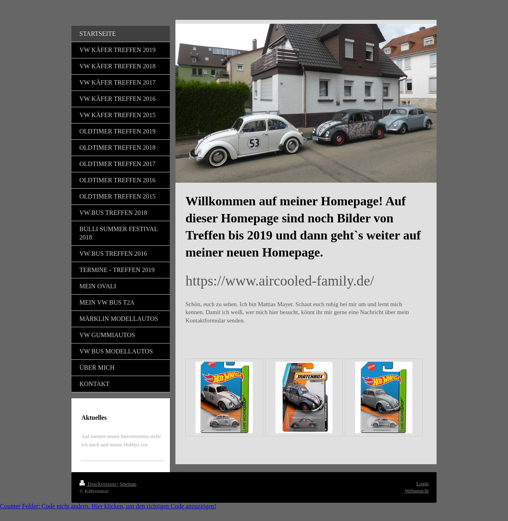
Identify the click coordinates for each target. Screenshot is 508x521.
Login (422, 483)
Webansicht (417, 491)
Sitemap (128, 484)
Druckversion (98, 484)
